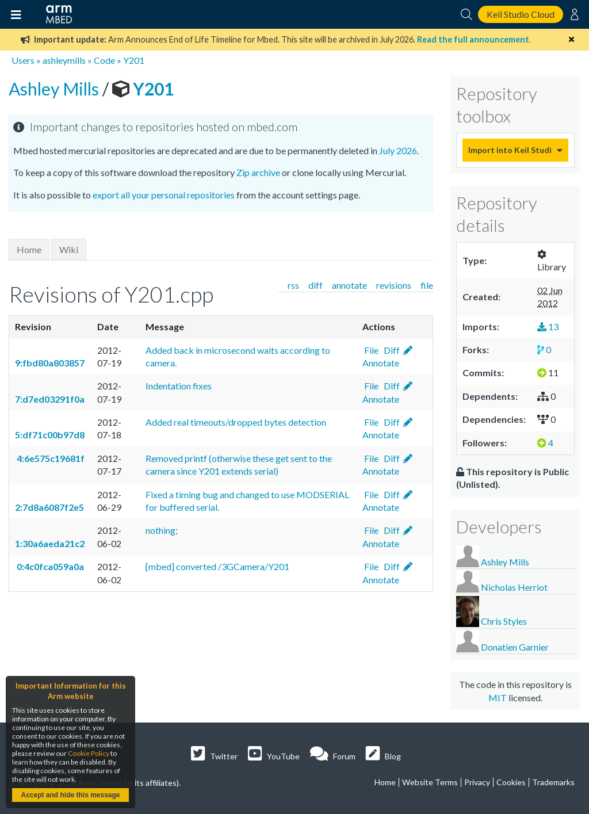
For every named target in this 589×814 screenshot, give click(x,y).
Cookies (511, 782)
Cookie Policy (88, 753)
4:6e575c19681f (50, 458)
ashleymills (64, 60)
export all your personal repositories (164, 194)
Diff (391, 350)
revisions (393, 285)
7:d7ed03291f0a (50, 398)
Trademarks (553, 782)
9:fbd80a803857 (50, 362)
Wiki (68, 249)
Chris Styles (504, 621)
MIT (497, 697)
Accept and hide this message (70, 795)
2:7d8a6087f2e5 (49, 507)
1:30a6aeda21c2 (50, 543)
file (426, 285)
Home (29, 249)
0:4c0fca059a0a (49, 566)
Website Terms (430, 782)
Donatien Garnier (515, 646)
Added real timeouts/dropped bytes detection (236, 421)
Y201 (133, 60)
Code (104, 60)
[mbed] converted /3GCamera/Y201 (217, 566)
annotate (349, 285)
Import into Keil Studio (509, 150)
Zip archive (258, 172)
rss (293, 285)
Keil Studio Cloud (520, 14)
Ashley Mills (55, 88)
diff (315, 285)
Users (23, 60)
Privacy (477, 782)
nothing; (162, 530)
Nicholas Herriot (514, 587)
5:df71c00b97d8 (50, 434)
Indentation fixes (179, 385)
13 (548, 326)
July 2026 (398, 150)
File (370, 350)
